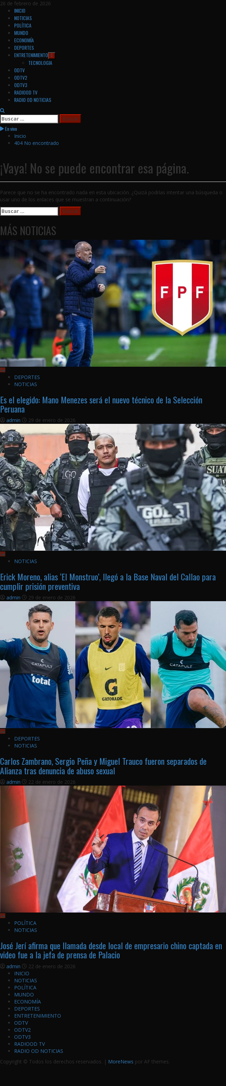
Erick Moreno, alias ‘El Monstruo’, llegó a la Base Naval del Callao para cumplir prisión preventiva (108, 581)
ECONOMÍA (24, 40)
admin (14, 420)
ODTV (19, 70)
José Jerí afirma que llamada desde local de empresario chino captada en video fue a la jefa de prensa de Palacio (111, 950)
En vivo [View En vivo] (8, 128)
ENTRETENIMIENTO (34, 55)
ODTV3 (20, 85)
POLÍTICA (22, 25)
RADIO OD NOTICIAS (32, 99)
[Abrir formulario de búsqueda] (2, 110)
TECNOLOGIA (40, 62)
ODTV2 (20, 77)
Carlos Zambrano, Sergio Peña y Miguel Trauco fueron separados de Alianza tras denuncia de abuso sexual (103, 765)
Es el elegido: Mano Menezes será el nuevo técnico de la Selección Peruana (101, 404)
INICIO (19, 10)
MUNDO (21, 32)
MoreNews (120, 1061)
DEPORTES (24, 47)
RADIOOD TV (25, 92)
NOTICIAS (23, 18)
